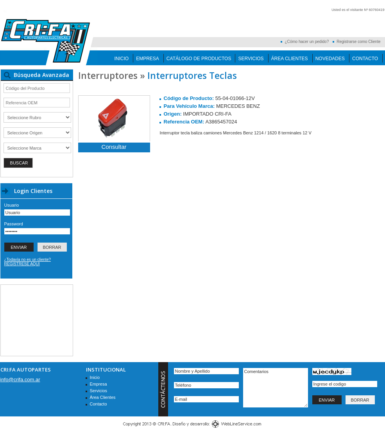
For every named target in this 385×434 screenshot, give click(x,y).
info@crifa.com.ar (20, 379)
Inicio (122, 58)
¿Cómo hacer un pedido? (307, 41)
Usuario (11, 205)
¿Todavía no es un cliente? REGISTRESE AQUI (27, 261)
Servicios (250, 58)
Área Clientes (289, 58)
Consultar (113, 146)
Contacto (365, 58)
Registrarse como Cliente (358, 41)
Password (13, 223)
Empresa (147, 58)
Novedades (330, 58)
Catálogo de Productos (199, 58)
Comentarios (275, 387)
